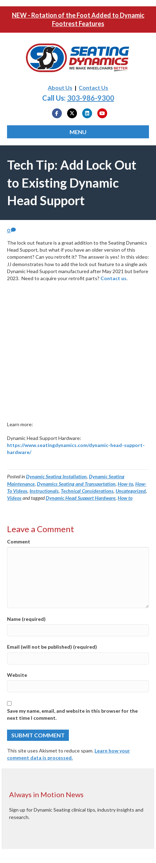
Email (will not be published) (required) (52, 647)
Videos (14, 498)
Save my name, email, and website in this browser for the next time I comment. (72, 714)
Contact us (113, 278)
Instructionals (44, 491)
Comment (18, 541)
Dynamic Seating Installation (56, 476)
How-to (125, 484)
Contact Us (93, 87)
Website (17, 675)
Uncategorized (131, 491)
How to (125, 498)
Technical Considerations (87, 491)
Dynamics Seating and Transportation (76, 484)
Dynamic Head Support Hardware (81, 498)
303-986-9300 (90, 98)
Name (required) (26, 619)
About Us (60, 87)
